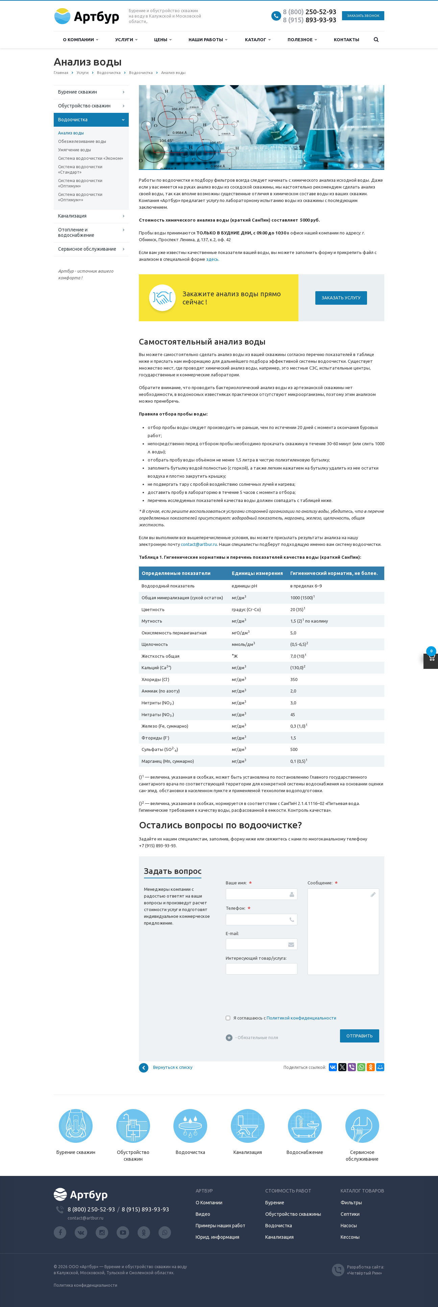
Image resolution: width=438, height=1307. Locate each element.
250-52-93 (309, 12)
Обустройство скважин (84, 105)
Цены (162, 39)
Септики (350, 1214)
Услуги (126, 39)
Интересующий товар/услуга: (256, 958)
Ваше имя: (239, 883)
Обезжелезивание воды (82, 141)
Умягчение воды (74, 150)
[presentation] (277, 993)
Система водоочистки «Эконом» (90, 158)
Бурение (274, 1202)
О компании (80, 39)
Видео (203, 1214)
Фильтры (351, 1202)
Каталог (257, 39)
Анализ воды (71, 133)
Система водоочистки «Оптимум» (80, 183)
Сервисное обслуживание (87, 249)
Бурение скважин (77, 92)
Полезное (302, 39)
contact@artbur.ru (199, 544)
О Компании (209, 1202)
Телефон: (238, 908)
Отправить (359, 1035)
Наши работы (208, 39)
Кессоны (350, 1237)
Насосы (349, 1225)
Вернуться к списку (165, 1068)
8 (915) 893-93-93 (145, 1209)
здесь (212, 259)
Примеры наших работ (220, 1225)
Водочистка (278, 1225)
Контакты (346, 39)
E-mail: (232, 933)
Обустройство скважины (293, 1214)
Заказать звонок (363, 16)
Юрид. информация (217, 1237)
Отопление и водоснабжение (76, 232)
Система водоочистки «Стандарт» (80, 169)
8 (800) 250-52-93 (91, 1209)
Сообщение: (323, 883)
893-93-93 (309, 20)
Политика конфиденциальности (85, 1285)
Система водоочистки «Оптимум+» (80, 197)
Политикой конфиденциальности (301, 1017)
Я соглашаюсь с (285, 1017)
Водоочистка (73, 119)
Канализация (72, 216)
